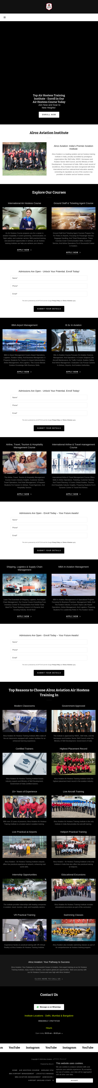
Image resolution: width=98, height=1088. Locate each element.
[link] (49, 7)
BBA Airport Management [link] (21, 1073)
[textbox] (49, 278)
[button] (5, 17)
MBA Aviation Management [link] (28, 1077)
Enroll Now (49, 115)
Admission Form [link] (50, 1077)
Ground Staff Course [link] (52, 1070)
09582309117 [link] (43, 1021)
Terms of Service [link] (67, 300)
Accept (74, 1080)
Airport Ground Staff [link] (39, 1080)
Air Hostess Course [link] (29, 1070)
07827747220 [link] (54, 1021)
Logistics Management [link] (47, 1073)
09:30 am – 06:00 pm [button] (53, 1033)
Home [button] (14, 1070)
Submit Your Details (49, 309)
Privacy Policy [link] (56, 300)
